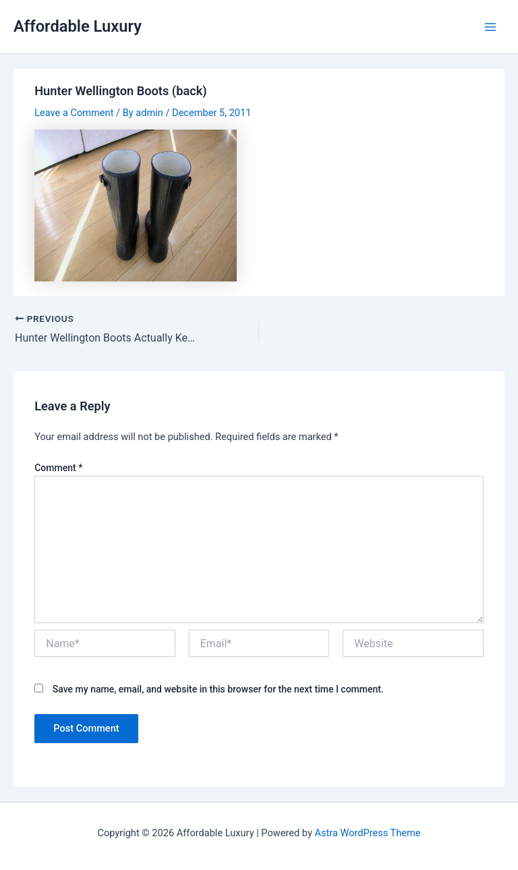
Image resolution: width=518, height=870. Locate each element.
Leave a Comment (73, 113)
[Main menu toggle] (490, 27)
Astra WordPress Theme (367, 833)
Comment (58, 467)
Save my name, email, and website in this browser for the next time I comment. (218, 689)
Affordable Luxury (77, 26)
